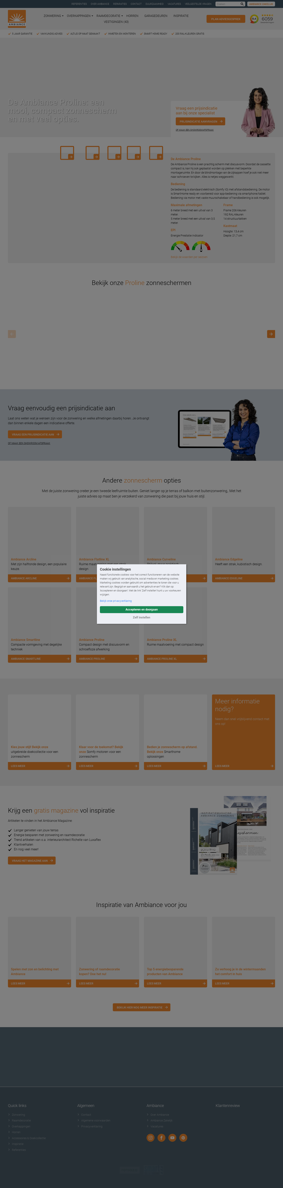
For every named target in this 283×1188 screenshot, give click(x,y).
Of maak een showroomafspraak (195, 130)
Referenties (79, 4)
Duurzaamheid (155, 4)
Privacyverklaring (89, 1126)
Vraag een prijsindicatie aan (33, 434)
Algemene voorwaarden (93, 1120)
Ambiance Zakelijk (261, 4)
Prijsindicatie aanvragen (198, 121)
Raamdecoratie (110, 16)
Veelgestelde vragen (198, 4)
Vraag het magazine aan (30, 860)
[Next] (271, 334)
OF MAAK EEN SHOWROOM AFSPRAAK (29, 443)
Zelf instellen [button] (141, 617)
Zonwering (54, 16)
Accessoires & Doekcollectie (27, 1138)
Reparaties (120, 4)
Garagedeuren (155, 16)
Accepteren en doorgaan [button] (142, 609)
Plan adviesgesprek (226, 19)
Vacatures (174, 4)
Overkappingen (80, 16)
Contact (136, 4)
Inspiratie (181, 16)
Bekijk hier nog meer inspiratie (139, 1007)
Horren (132, 16)
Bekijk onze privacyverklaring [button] (116, 600)
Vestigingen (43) (116, 22)
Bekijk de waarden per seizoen (189, 257)
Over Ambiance (100, 4)
